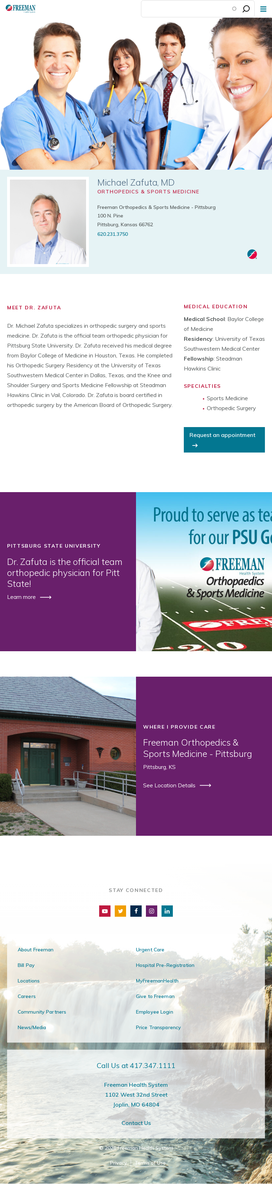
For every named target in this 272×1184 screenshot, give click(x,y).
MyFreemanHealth (157, 981)
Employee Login (154, 1012)
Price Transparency (158, 1027)
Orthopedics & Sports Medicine (148, 191)
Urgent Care (150, 949)
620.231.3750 (112, 234)
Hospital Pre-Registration (165, 965)
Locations (29, 981)
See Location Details (170, 785)
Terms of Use (150, 1163)
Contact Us (136, 1122)
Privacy (118, 1163)
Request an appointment (222, 434)
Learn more (22, 596)
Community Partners (42, 1012)
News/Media (32, 1027)
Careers (27, 996)
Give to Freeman (155, 996)
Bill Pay (26, 965)
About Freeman (36, 949)
